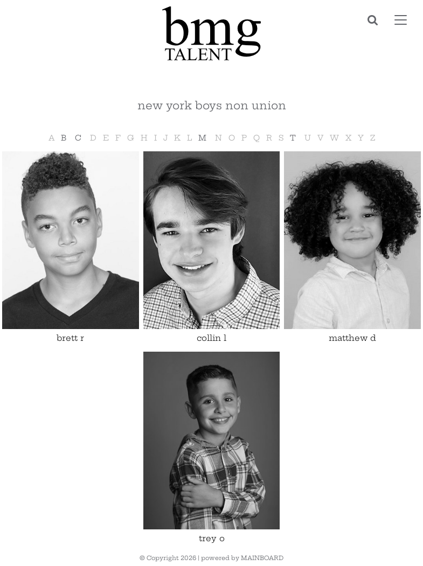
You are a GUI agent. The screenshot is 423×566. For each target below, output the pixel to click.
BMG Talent (211, 33)
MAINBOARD (262, 558)
